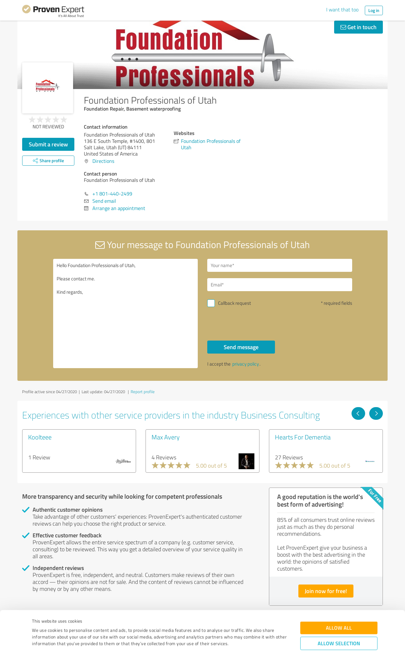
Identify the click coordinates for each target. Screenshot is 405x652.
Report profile (143, 391)
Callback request (234, 303)
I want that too (342, 9)
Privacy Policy (64, 622)
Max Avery (166, 436)
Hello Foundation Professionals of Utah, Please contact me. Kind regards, (125, 313)
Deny (339, 628)
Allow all (339, 593)
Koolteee (40, 436)
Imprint (39, 622)
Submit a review (48, 144)
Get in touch (358, 27)
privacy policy (245, 364)
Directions (103, 160)
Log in (373, 10)
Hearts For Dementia (303, 436)
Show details (242, 640)
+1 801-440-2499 (112, 193)
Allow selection (339, 608)
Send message (241, 347)
